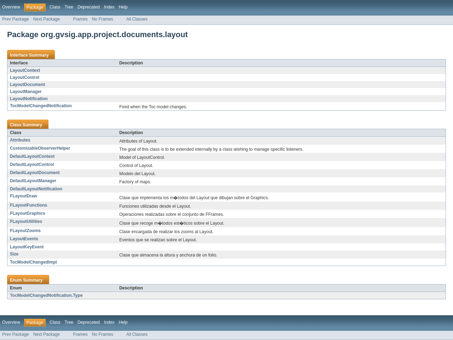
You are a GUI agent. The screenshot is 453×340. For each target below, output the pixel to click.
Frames (80, 19)
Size (14, 254)
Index (109, 7)
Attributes (20, 140)
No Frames (102, 19)
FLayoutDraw (23, 196)
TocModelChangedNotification (41, 105)
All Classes (137, 19)
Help (123, 7)
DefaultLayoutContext (32, 156)
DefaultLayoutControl (32, 164)
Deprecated (89, 7)
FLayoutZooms (25, 230)
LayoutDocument (27, 84)
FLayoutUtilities (26, 221)
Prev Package (15, 19)
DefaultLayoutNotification (36, 188)
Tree (68, 7)
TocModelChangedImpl (33, 262)
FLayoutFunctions (28, 205)
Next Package (46, 19)
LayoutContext (25, 70)
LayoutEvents (24, 238)
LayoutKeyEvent (27, 246)
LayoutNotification (29, 98)
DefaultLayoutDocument (34, 172)
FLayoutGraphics (27, 213)
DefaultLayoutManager (33, 180)
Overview (11, 7)
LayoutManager (26, 91)
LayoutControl (24, 77)
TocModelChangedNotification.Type (46, 295)
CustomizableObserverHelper (40, 148)
